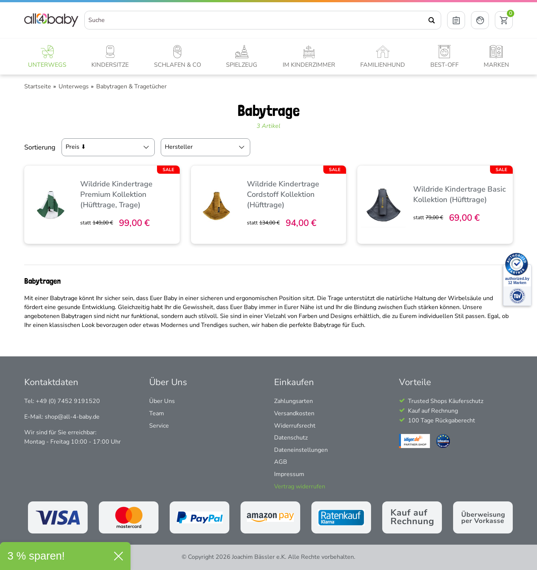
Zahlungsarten (293, 401)
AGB (280, 462)
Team (156, 413)
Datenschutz (291, 438)
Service (159, 426)
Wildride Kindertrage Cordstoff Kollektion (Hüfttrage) (283, 194)
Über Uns (162, 401)
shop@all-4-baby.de (72, 417)
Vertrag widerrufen (299, 486)
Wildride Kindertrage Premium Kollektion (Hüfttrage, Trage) (116, 194)
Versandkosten (294, 413)
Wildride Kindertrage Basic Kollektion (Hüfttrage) (459, 194)
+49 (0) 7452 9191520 (68, 401)
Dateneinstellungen (301, 450)
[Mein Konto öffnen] (480, 20)
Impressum (289, 474)
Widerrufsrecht (294, 426)
